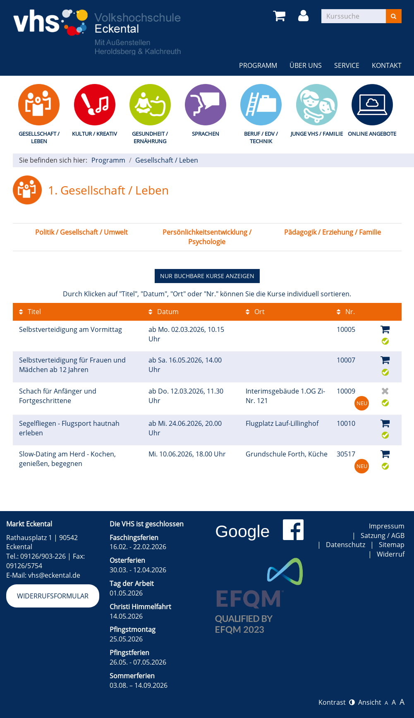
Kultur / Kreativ (94, 133)
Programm (258, 65)
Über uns (306, 65)
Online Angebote (372, 133)
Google (242, 531)
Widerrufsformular (53, 595)
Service (346, 65)
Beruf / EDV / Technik (261, 137)
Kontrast (336, 702)
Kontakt (387, 65)
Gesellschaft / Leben (39, 137)
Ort (255, 311)
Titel (30, 311)
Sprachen (205, 133)
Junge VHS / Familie (317, 133)
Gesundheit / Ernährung (150, 137)
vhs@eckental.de (54, 575)
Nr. (346, 311)
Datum (163, 311)
